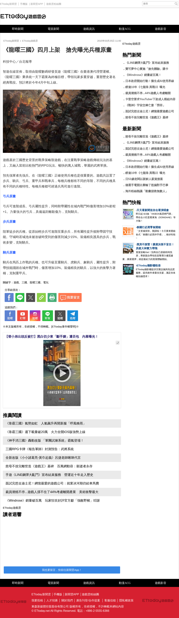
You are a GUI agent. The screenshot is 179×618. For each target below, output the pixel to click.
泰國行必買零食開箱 (149, 227)
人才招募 (52, 600)
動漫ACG (125, 28)
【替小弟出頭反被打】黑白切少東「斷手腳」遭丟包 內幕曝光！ (51, 336)
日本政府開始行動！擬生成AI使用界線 (149, 80)
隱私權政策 (126, 600)
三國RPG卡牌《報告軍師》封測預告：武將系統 (40, 449)
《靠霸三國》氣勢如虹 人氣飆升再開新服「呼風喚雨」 (46, 423)
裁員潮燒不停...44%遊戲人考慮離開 (148, 93)
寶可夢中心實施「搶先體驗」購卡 (146, 68)
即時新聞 (17, 28)
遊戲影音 (160, 28)
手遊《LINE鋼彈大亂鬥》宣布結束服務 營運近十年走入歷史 (49, 475)
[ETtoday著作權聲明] (63, 326)
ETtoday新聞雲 (8, 3)
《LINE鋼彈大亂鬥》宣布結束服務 (147, 62)
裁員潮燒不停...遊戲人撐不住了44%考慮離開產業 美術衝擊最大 (52, 492)
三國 (24, 282)
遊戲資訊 (89, 28)
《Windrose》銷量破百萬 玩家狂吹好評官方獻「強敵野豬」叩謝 (53, 500)
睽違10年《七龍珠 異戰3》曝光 (145, 87)
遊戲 (16, 282)
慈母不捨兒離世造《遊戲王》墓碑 (146, 117)
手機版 (24, 3)
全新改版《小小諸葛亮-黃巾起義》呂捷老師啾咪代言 (43, 457)
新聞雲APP (36, 3)
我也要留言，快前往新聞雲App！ (62, 569)
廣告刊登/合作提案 (88, 600)
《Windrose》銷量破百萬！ (143, 74)
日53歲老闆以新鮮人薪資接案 (144, 179)
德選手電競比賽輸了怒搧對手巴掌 (146, 185)
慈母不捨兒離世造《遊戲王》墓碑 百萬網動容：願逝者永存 (49, 466)
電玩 (46, 282)
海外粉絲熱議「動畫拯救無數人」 (146, 191)
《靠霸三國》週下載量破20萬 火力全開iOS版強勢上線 (45, 432)
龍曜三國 (35, 282)
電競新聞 (53, 28)
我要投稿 (37, 600)
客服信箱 (110, 600)
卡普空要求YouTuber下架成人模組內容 (150, 99)
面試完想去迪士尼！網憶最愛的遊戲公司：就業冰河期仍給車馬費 (52, 483)
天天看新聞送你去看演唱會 (153, 210)
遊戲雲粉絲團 (53, 3)
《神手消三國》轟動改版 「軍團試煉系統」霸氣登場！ (45, 440)
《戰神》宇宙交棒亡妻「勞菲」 (145, 105)
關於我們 (67, 600)
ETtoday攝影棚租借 (149, 265)
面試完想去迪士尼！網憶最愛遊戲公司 (149, 111)
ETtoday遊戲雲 (23, 16)
